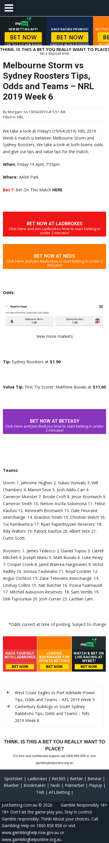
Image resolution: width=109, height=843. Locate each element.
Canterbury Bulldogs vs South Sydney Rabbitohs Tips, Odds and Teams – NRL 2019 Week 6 (52, 713)
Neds (55, 785)
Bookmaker (35, 785)
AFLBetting (59, 792)
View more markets (54, 336)
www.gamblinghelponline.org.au (31, 839)
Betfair (76, 778)
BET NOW (23, 37)
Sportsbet (13, 778)
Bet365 (58, 778)
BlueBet (11, 785)
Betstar (94, 778)
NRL (20, 117)
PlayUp (95, 785)
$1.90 (55, 361)
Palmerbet (74, 785)
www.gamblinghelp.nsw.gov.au (30, 832)
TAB (40, 792)
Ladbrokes (37, 778)
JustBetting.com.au (19, 805)
